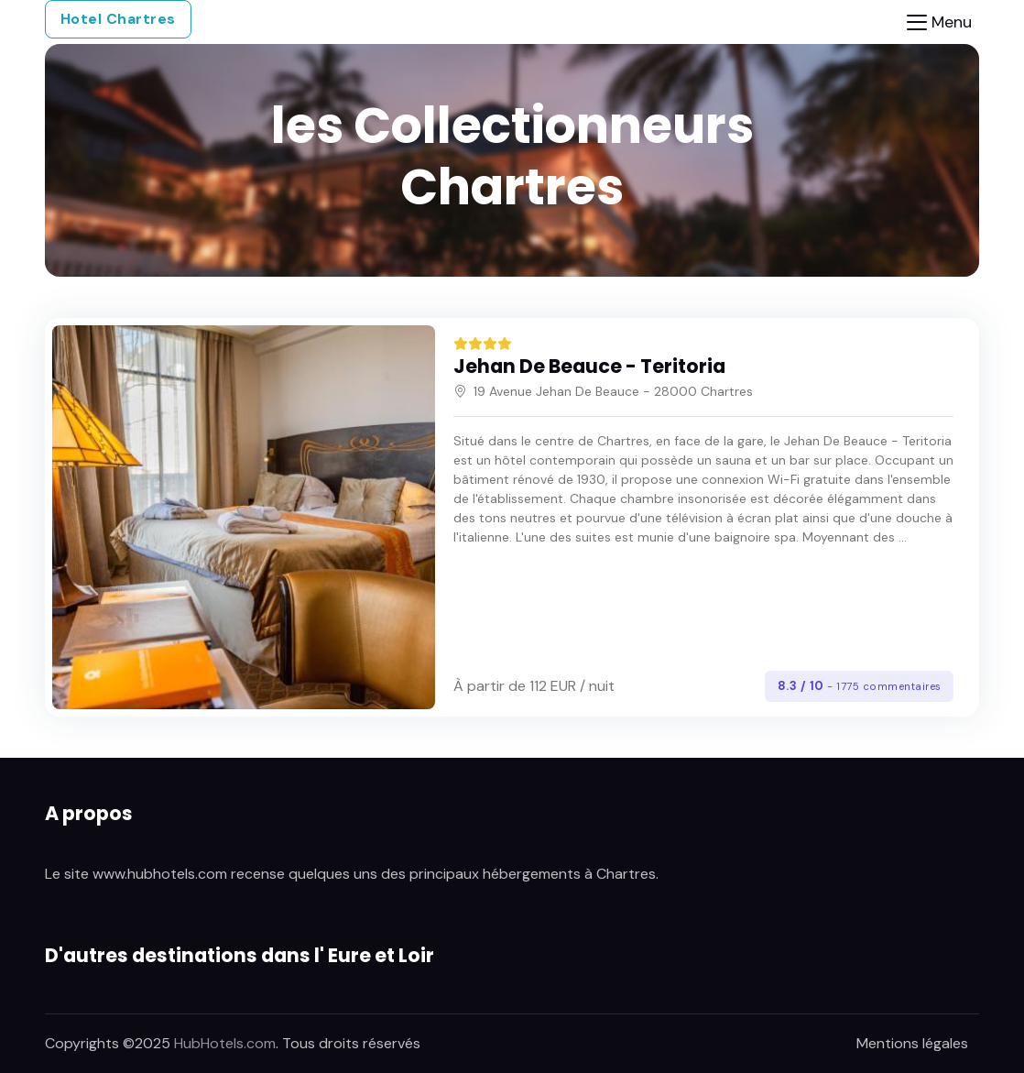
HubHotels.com (225, 1043)
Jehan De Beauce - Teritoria (589, 366)
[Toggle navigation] (939, 22)
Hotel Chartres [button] (118, 18)
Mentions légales (912, 1043)
